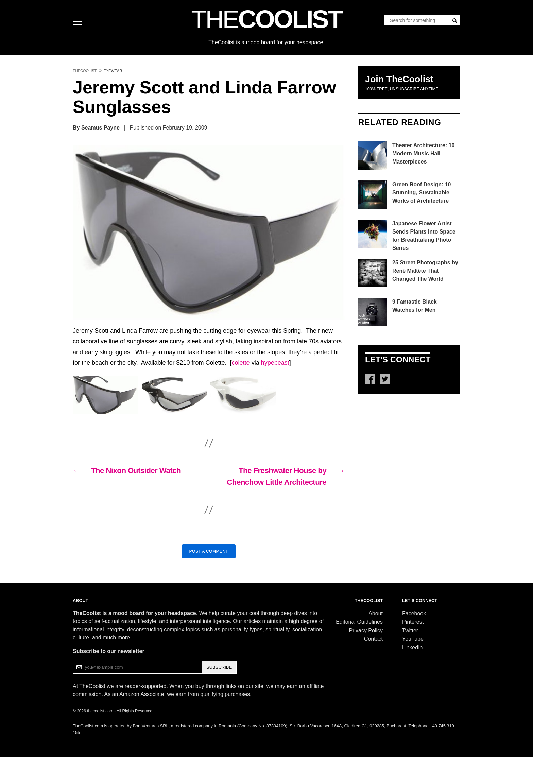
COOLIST (266, 19)
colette (241, 362)
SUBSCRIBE (219, 667)
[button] (209, 232)
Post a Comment (208, 551)
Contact (373, 639)
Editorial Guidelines (359, 622)
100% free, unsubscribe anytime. (402, 89)
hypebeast (275, 362)
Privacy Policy (366, 630)
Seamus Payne (100, 128)
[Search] (455, 20)
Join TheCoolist (399, 79)
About (375, 613)
